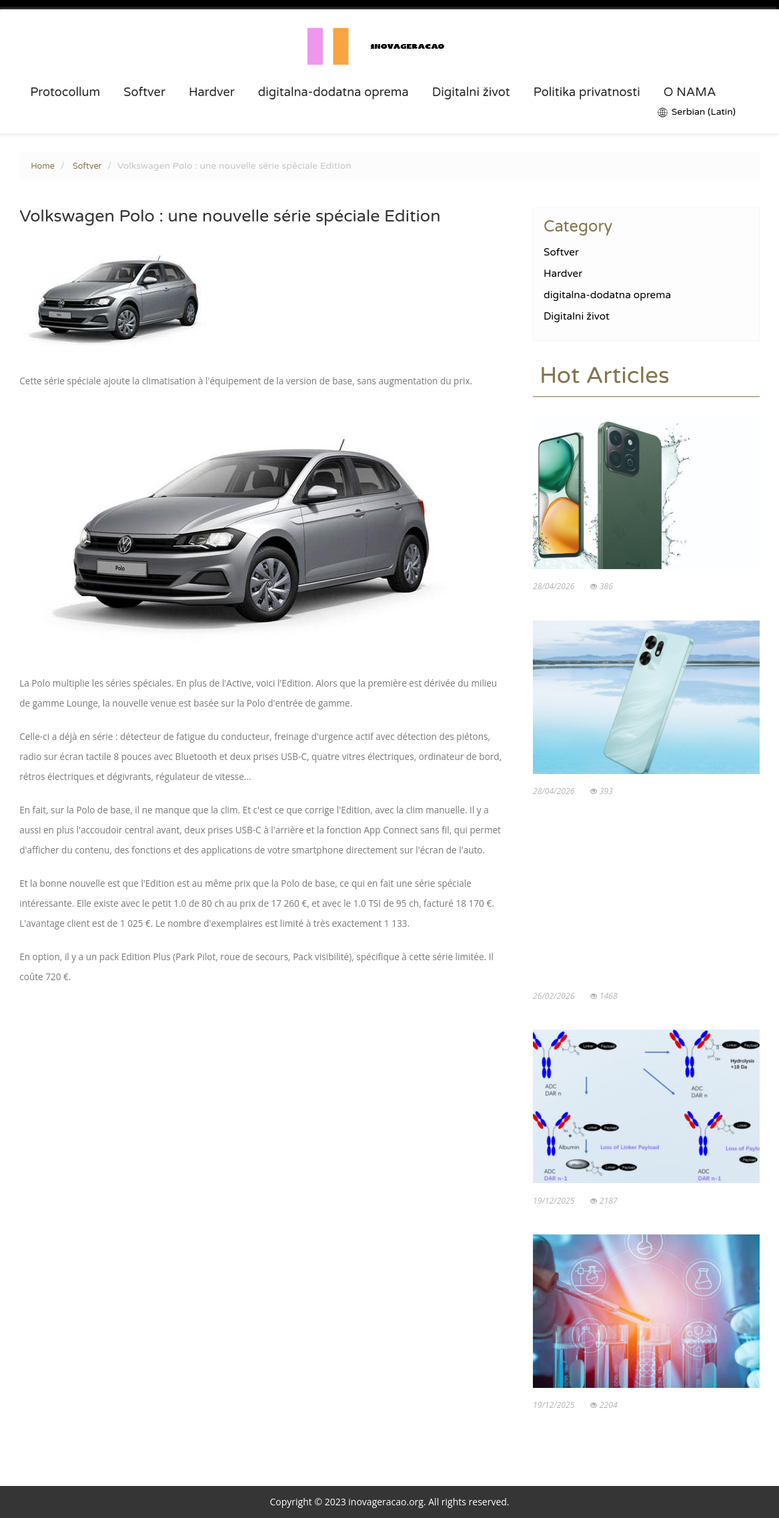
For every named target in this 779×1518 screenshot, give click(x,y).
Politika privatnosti (587, 92)
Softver (144, 92)
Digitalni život (471, 92)
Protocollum (65, 92)
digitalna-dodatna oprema (333, 92)
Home (43, 166)
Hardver (212, 92)
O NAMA (690, 92)
